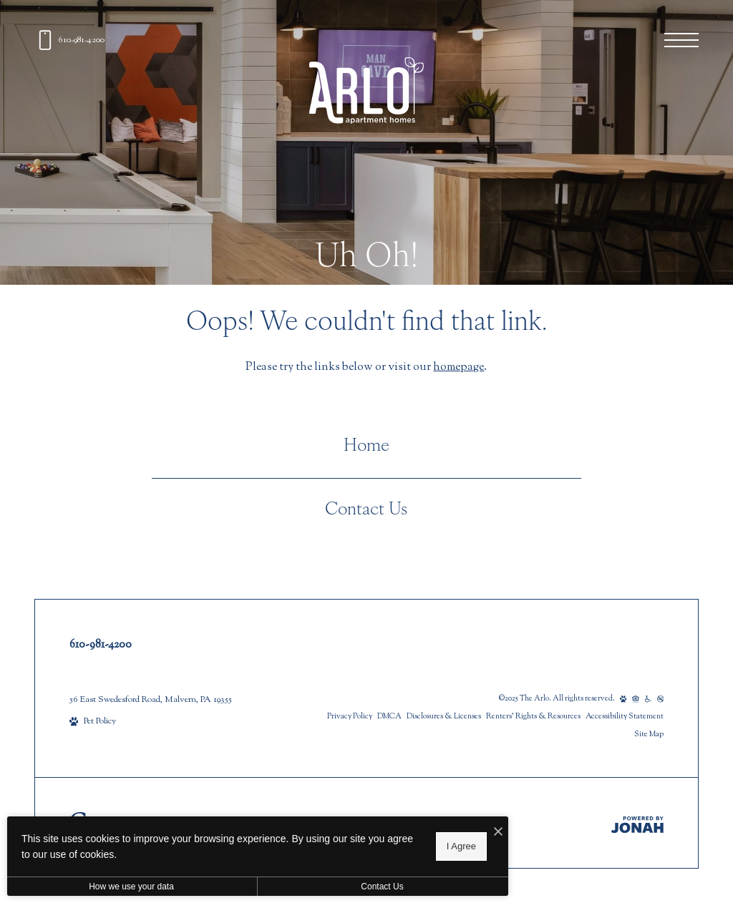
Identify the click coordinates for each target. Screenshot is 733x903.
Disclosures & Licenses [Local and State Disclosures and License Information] (444, 716)
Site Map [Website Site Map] (649, 734)
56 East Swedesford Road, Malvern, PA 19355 (150, 699)
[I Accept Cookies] (498, 833)
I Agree (461, 846)
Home (366, 446)
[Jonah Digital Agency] (637, 824)
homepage (458, 367)
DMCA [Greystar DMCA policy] (389, 716)
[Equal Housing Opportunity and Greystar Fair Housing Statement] (635, 698)
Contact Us (366, 510)
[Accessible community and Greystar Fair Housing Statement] (648, 698)
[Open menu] (681, 40)
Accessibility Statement (625, 716)
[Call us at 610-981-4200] (69, 40)
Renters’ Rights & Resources (533, 716)
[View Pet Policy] (92, 721)
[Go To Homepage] (366, 90)
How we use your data (131, 887)
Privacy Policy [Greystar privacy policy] (349, 716)
